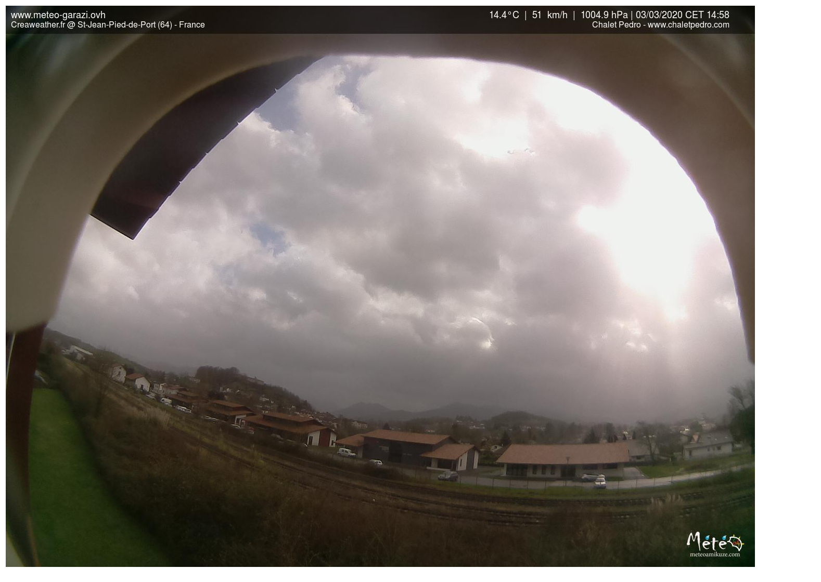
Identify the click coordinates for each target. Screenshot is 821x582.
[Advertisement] (788, 286)
